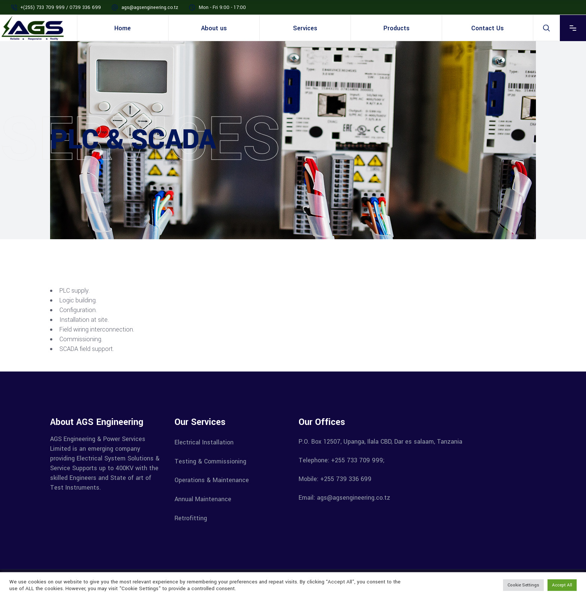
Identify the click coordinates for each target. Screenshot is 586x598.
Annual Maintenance (203, 499)
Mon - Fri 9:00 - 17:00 (222, 7)
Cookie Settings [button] (523, 585)
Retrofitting (191, 518)
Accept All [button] (562, 585)
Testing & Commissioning (210, 461)
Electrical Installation (204, 442)
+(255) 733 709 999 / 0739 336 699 (60, 7)
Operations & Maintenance (212, 480)
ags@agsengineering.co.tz (149, 7)
